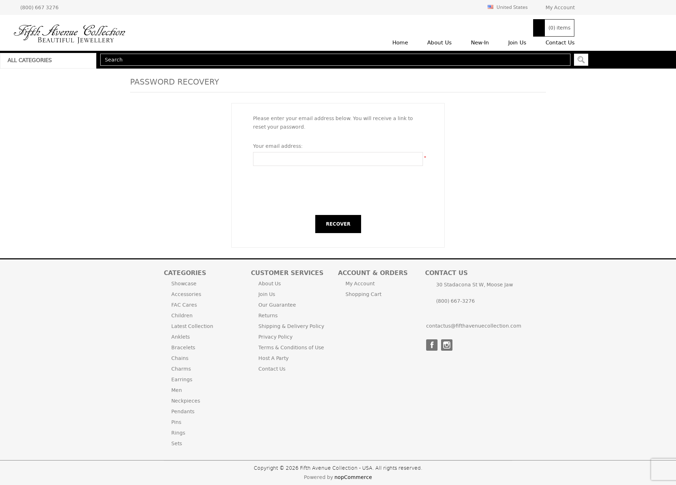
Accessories (186, 294)
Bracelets (183, 347)
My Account (560, 7)
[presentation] (338, 190)
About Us (269, 283)
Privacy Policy (275, 337)
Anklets (180, 337)
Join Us (266, 294)
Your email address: (278, 146)
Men (176, 390)
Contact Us (271, 369)
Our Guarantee (277, 305)
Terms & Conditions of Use (291, 347)
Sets (176, 443)
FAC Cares (184, 305)
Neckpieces (185, 401)
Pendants (182, 411)
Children (182, 315)
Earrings (181, 379)
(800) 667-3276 (455, 301)
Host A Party (273, 358)
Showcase (184, 283)
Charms (181, 369)
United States (508, 7)
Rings (178, 433)
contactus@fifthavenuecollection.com (473, 326)
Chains (179, 358)
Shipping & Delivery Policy (291, 326)
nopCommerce (353, 477)
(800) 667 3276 (39, 7)
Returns (268, 315)
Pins (176, 422)
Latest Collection (192, 326)
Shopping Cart (363, 294)
